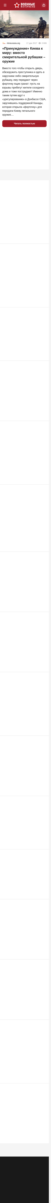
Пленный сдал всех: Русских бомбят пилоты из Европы (24, 396)
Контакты (30, 1168)
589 (43, 801)
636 (43, 681)
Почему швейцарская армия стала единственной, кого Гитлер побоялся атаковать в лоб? (22, 215)
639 (43, 618)
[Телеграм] (8, 1185)
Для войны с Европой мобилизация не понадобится (23, 1125)
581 (43, 909)
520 (43, 964)
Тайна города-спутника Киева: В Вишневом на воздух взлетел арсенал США (21, 1002)
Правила (30, 1172)
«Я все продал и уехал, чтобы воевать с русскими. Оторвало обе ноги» (23, 342)
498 (43, 1151)
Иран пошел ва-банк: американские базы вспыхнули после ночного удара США (23, 595)
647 (43, 556)
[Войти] (44, 5)
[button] (5, 133)
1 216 (42, 304)
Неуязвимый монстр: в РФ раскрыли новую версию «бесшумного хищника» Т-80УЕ (20, 526)
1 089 (42, 359)
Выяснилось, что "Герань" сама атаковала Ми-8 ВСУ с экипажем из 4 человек (24, 460)
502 (43, 1088)
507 (43, 1026)
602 (43, 743)
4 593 (42, 242)
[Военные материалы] (24, 5)
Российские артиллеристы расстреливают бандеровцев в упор (24, 780)
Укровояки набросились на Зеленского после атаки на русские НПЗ (23, 719)
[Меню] (5, 5)
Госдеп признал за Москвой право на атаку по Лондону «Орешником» (23, 946)
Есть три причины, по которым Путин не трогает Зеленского (21, 894)
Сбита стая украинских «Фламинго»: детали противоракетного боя (24, 279)
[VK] (30, 1185)
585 (43, 857)
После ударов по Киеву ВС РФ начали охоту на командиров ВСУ (22, 655)
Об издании (8, 1172)
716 (43, 487)
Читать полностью (24, 123)
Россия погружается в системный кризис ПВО (22, 1063)
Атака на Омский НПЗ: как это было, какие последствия (24, 838)
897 (43, 421)
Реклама (7, 1168)
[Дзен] (40, 1185)
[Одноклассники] (19, 1185)
